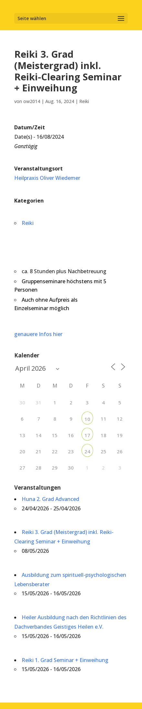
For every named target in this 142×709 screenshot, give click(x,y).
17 (87, 435)
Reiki (84, 101)
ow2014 (31, 101)
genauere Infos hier (38, 334)
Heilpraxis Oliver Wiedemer (47, 177)
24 (87, 451)
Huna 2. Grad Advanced (50, 499)
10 (87, 419)
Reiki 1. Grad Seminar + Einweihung (65, 660)
